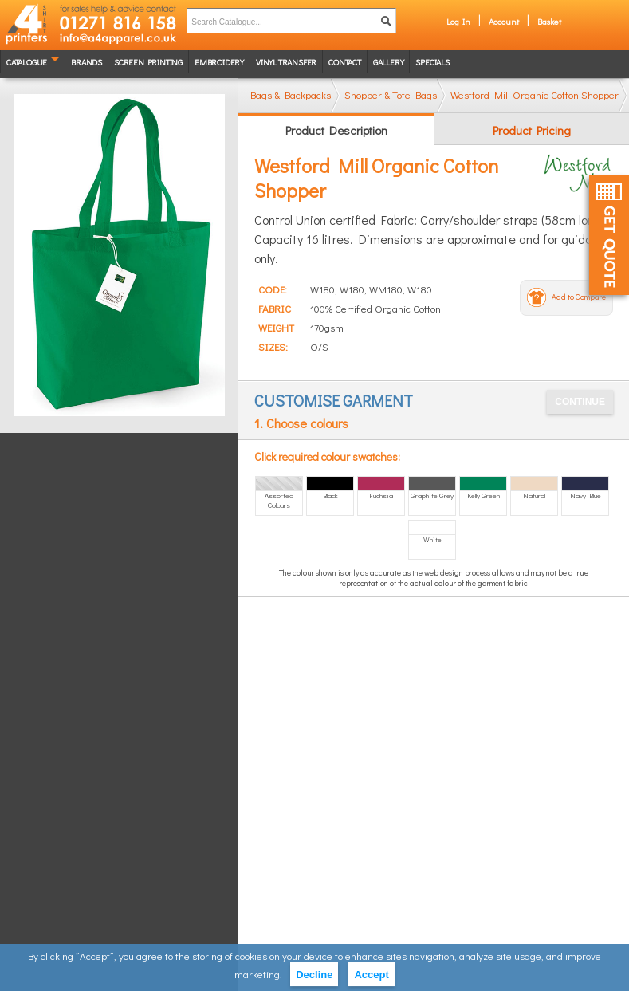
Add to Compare (579, 297)
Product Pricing (532, 130)
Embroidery (219, 62)
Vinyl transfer (286, 62)
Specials (432, 62)
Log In (458, 21)
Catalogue (26, 62)
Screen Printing (148, 62)
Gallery (388, 62)
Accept (371, 975)
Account (504, 21)
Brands (86, 62)
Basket (549, 21)
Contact (344, 62)
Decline (314, 975)
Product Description (336, 130)
